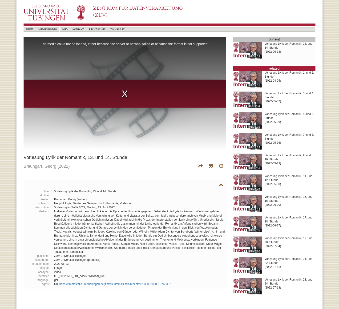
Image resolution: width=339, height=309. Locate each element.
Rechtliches (97, 29)
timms (29, 29)
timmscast (117, 29)
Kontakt (78, 29)
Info (65, 29)
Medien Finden (47, 29)
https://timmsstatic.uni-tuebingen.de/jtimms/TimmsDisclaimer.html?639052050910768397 (115, 284)
